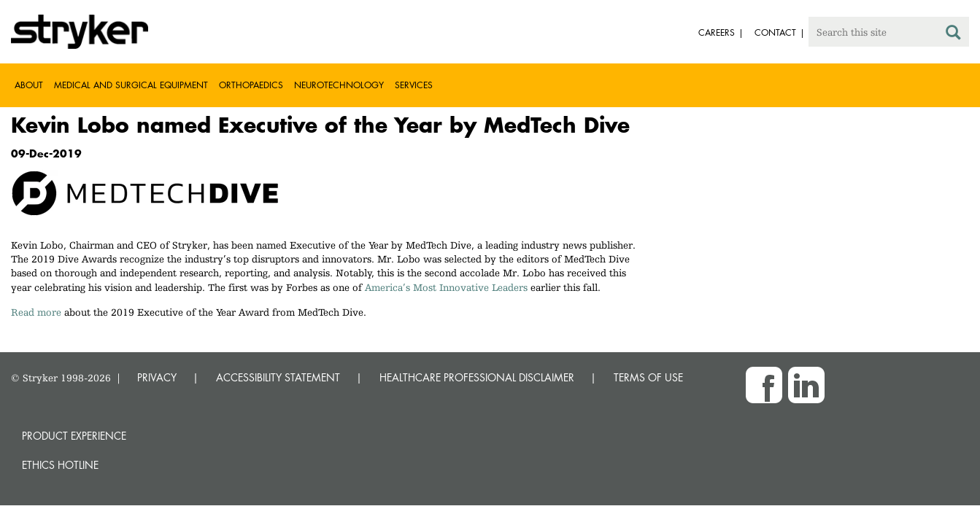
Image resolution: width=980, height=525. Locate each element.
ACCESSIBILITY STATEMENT (278, 377)
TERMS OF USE (648, 377)
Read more (36, 312)
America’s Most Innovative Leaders (446, 287)
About (29, 85)
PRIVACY (157, 377)
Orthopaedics (251, 85)
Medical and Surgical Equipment (131, 85)
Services (414, 85)
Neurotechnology (339, 85)
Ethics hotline (60, 465)
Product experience (74, 436)
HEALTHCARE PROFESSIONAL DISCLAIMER (476, 377)
